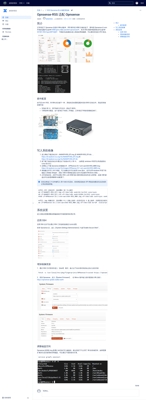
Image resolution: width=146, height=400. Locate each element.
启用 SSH (123, 32)
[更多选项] (140, 10)
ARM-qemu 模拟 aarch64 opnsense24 (65, 30)
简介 (117, 23)
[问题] (16, 24)
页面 (38, 10)
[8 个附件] (72, 10)
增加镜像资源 (125, 34)
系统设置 (119, 30)
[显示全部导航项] (43, 10)
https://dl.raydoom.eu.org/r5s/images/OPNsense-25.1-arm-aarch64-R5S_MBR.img (71, 168)
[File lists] (16, 32)
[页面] (16, 17)
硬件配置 (123, 25)
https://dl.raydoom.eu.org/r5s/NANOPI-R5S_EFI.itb (60, 159)
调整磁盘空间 (125, 36)
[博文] (16, 21)
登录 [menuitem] (142, 3)
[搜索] (110, 3)
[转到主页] (9, 3)
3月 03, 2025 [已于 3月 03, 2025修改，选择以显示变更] (67, 19)
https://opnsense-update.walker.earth (50, 280)
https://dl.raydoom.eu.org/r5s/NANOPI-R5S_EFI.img (60, 157)
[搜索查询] (120, 3)
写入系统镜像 (120, 27)
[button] (136, 3)
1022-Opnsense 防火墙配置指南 (58, 10)
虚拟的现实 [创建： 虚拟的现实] (49, 19)
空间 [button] (20, 3)
